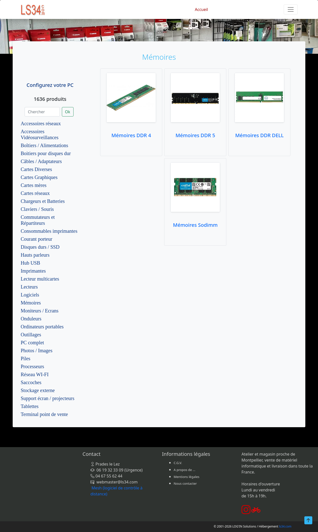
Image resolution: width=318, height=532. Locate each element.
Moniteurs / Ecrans (39, 310)
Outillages (31, 334)
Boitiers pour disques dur (46, 153)
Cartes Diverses (36, 169)
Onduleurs (31, 318)
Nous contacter (185, 483)
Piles (25, 358)
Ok (67, 112)
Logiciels (30, 294)
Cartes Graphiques (39, 177)
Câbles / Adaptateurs (41, 161)
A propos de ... (184, 470)
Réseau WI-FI (34, 374)
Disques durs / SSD (40, 247)
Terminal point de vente (44, 414)
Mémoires (31, 302)
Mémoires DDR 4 (131, 135)
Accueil (201, 9)
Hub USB (30, 263)
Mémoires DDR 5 (195, 135)
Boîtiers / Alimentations (44, 145)
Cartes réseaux (35, 193)
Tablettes (30, 406)
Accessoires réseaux (41, 123)
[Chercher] (42, 112)
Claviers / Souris (37, 209)
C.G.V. (178, 463)
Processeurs (32, 366)
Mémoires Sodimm (195, 225)
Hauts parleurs (35, 255)
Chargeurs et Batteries (43, 201)
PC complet (32, 342)
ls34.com (285, 526)
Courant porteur (36, 239)
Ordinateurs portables (42, 326)
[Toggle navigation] (291, 9)
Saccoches (31, 382)
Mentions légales (186, 476)
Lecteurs (29, 287)
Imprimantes (33, 271)
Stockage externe (38, 390)
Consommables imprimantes (49, 231)
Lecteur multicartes (40, 279)
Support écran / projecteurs (47, 398)
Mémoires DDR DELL (259, 135)
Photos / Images (36, 350)
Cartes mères (33, 185)
